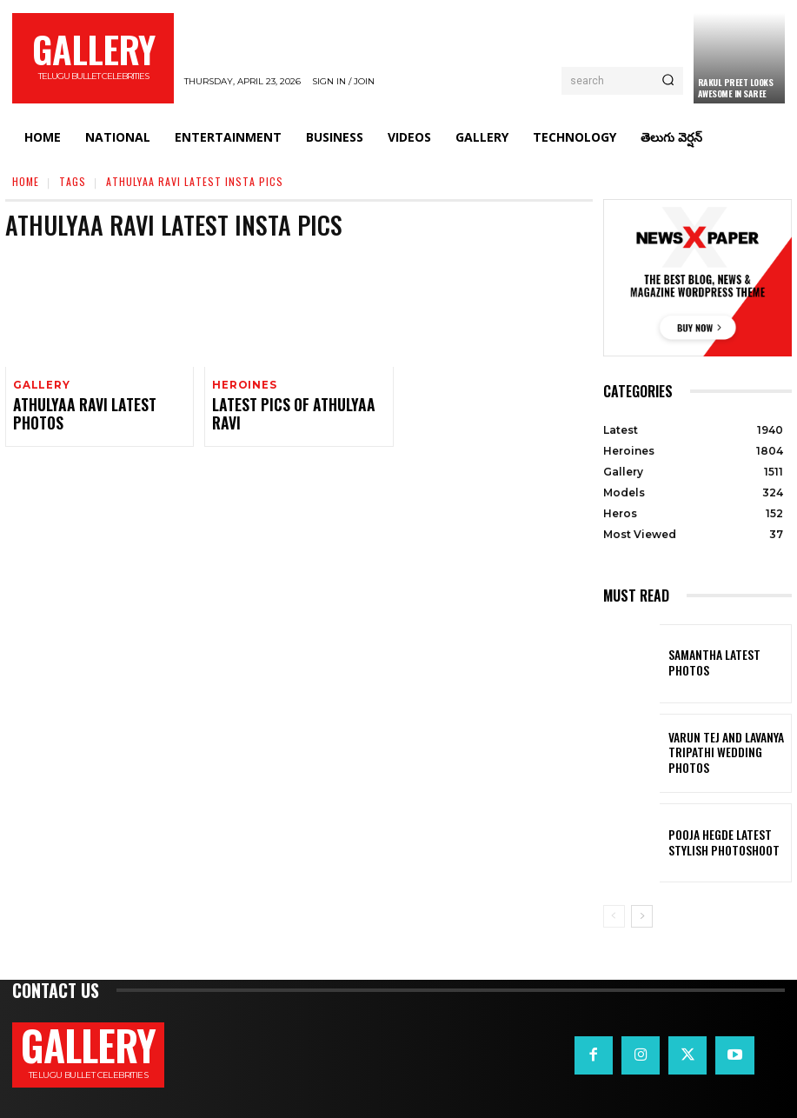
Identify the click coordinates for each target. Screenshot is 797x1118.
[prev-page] (614, 916)
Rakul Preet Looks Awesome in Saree (736, 88)
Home (25, 181)
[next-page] (642, 916)
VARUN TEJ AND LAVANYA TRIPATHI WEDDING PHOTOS (723, 753)
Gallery (39, 385)
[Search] (668, 81)
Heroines (242, 385)
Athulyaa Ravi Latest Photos (97, 406)
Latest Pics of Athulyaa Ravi (295, 406)
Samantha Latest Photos (724, 663)
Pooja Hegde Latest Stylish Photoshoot (728, 842)
